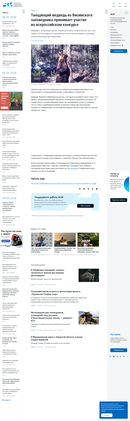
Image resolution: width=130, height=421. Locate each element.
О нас (112, 27)
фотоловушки (79, 215)
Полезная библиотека (117, 40)
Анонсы (33, 305)
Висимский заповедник (42, 215)
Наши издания (114, 42)
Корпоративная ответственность (54, 330)
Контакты (113, 29)
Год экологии (54, 215)
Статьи (33, 330)
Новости (34, 10)
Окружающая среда (37, 41)
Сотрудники (114, 32)
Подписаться (118, 51)
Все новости (6, 400)
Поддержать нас (115, 45)
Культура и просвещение (68, 254)
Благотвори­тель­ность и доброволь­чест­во (50, 254)
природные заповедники (66, 215)
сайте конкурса (73, 168)
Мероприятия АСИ (116, 35)
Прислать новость (116, 37)
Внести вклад (85, 206)
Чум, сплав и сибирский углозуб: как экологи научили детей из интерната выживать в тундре (63, 183)
